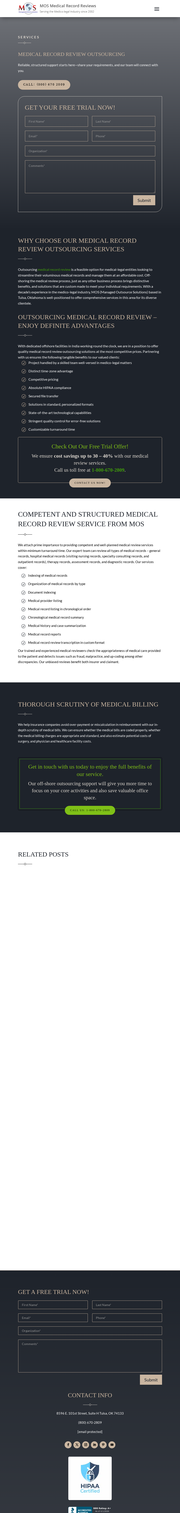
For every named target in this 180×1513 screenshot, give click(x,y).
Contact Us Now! (90, 483)
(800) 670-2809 (90, 1424)
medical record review (54, 269)
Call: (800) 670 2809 (44, 84)
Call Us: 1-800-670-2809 (90, 811)
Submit (144, 200)
